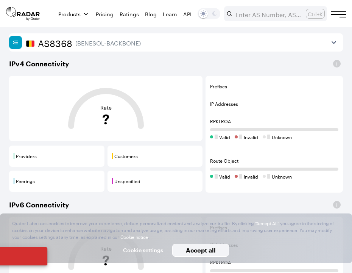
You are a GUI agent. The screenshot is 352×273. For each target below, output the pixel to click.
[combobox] (267, 13)
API (187, 14)
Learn (170, 14)
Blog (151, 14)
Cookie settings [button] (143, 250)
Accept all (201, 250)
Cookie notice (134, 236)
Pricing (105, 14)
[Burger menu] (338, 14)
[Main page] (23, 13)
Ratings (129, 14)
